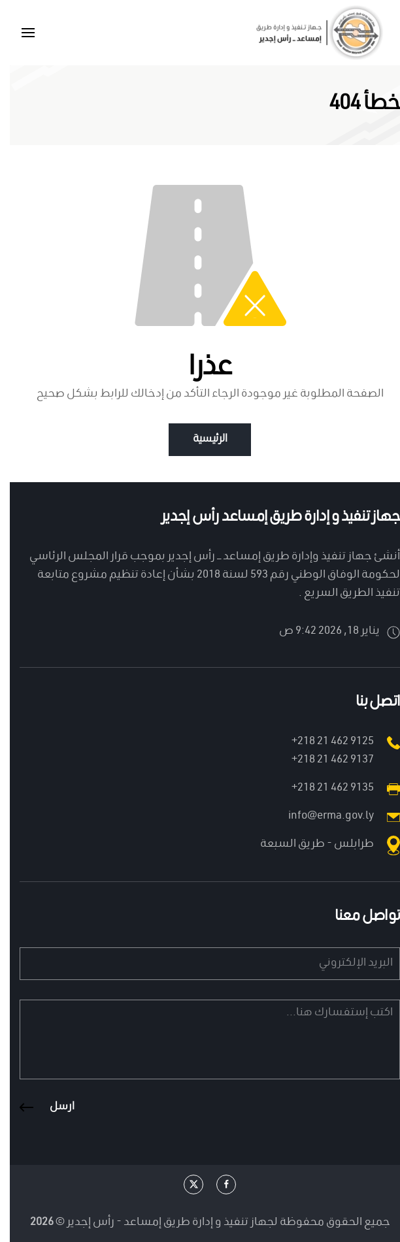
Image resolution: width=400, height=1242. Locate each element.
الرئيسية (200, 439)
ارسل (52, 1107)
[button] (18, 32)
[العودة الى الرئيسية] (308, 32)
